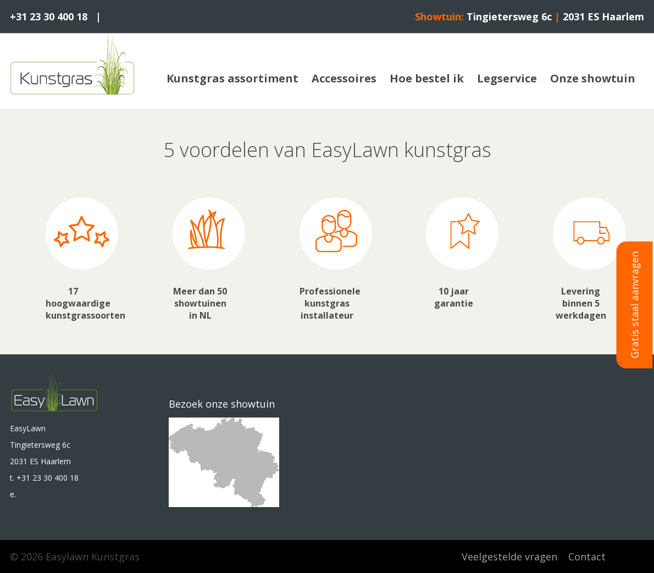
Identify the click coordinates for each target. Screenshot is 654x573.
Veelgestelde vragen (509, 556)
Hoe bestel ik (427, 78)
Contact (587, 556)
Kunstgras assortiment (232, 78)
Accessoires (344, 78)
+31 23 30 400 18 (48, 16)
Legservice (507, 78)
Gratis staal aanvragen (634, 304)
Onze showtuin (592, 78)
